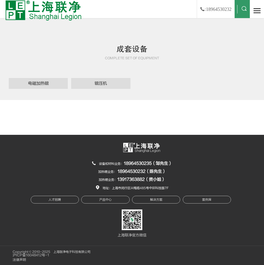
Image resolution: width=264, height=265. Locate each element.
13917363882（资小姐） (141, 179)
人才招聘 (54, 199)
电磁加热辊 (38, 83)
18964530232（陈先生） (142, 171)
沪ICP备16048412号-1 (31, 255)
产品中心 (105, 199)
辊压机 (101, 83)
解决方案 (156, 199)
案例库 (206, 199)
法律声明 (19, 260)
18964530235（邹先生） (148, 163)
